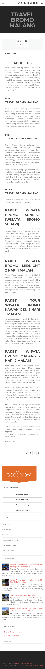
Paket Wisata (6, 529)
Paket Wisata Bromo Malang (32, 665)
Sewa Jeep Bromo (8, 550)
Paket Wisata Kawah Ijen (10, 540)
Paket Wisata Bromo (9, 535)
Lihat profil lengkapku (10, 635)
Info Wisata (6, 524)
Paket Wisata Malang (9, 545)
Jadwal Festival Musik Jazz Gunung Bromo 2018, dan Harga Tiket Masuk (26, 610)
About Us (10, 53)
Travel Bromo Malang (22, 20)
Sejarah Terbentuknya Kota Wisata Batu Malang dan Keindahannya (26, 565)
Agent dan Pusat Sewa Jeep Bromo (23, 595)
